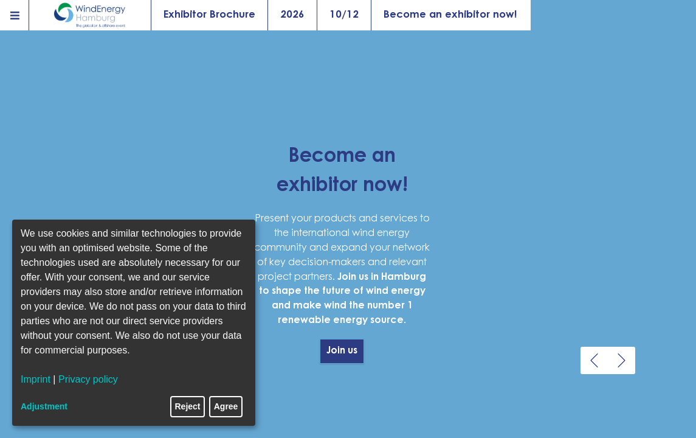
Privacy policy (88, 379)
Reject (188, 406)
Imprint (35, 379)
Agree (226, 406)
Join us (341, 351)
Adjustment (44, 406)
